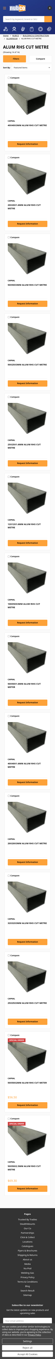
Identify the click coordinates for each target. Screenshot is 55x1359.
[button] (14, 58)
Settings (27, 1341)
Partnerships (27, 1232)
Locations (27, 1241)
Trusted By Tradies (27, 1219)
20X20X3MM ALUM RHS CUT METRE (27, 843)
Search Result (27, 1290)
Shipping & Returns (27, 1254)
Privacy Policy (27, 1277)
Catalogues (27, 1246)
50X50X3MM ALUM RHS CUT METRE (27, 284)
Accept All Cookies (28, 1354)
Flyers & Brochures (27, 1250)
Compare (40, 58)
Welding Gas (27, 1272)
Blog (27, 1286)
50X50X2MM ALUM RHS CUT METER (27, 1082)
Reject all (27, 1347)
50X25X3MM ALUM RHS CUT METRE (27, 364)
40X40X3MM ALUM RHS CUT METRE (27, 125)
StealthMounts (27, 1223)
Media (27, 1263)
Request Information (27, 144)
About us (27, 1259)
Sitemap (27, 1295)
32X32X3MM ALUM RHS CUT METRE (27, 923)
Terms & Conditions (27, 1281)
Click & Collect (27, 1237)
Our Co (27, 1228)
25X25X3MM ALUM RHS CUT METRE (27, 1002)
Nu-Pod (27, 1268)
